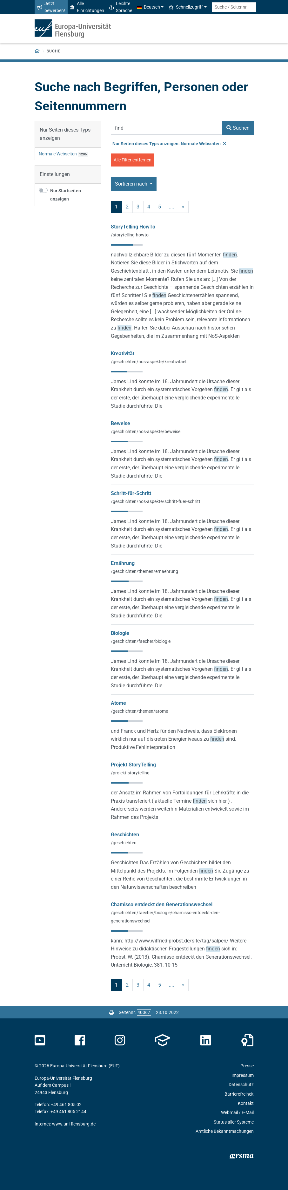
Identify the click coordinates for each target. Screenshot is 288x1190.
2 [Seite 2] (127, 207)
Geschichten (125, 835)
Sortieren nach (132, 184)
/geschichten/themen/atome (139, 711)
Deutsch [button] (148, 7)
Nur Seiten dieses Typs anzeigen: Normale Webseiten (169, 143)
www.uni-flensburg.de (74, 1123)
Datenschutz (241, 1084)
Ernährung (123, 563)
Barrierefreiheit (239, 1094)
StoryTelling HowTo (133, 227)
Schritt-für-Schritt (131, 493)
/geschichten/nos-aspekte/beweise (145, 431)
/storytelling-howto (130, 234)
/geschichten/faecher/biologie (141, 641)
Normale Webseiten (58, 153)
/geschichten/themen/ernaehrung (144, 571)
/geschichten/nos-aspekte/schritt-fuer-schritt (155, 501)
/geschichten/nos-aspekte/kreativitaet (149, 361)
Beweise (120, 423)
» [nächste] (183, 207)
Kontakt (246, 1103)
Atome (118, 703)
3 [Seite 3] (138, 207)
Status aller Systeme (234, 1122)
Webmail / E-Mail (237, 1112)
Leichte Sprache (120, 7)
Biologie (120, 633)
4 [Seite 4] (148, 207)
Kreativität (122, 353)
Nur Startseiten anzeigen (65, 195)
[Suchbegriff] (166, 128)
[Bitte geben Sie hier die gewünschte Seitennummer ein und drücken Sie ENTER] (144, 1012)
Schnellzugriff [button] (186, 7)
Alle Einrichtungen (87, 7)
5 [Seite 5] (159, 207)
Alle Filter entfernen (132, 159)
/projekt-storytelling (130, 772)
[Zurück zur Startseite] (37, 51)
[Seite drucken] (111, 1012)
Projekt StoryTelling (133, 765)
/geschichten (124, 842)
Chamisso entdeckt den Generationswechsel (161, 904)
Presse (247, 1065)
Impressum (242, 1075)
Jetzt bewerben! (51, 7)
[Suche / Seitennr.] (234, 7)
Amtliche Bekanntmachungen (225, 1131)
